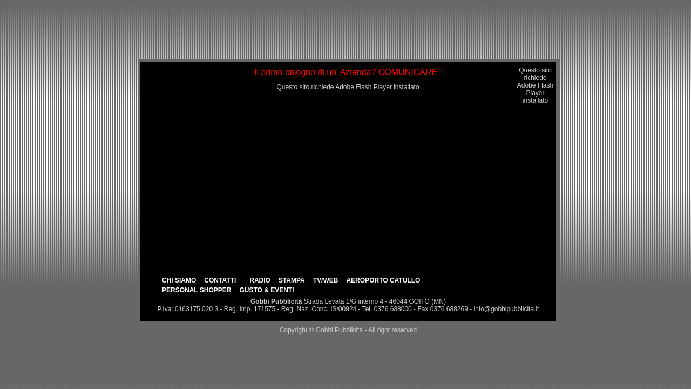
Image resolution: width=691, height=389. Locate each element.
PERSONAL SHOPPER (196, 290)
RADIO (259, 280)
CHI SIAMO (179, 280)
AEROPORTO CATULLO (383, 280)
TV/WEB (325, 280)
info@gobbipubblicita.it (506, 309)
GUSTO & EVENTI (266, 290)
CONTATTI (220, 280)
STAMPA (292, 280)
